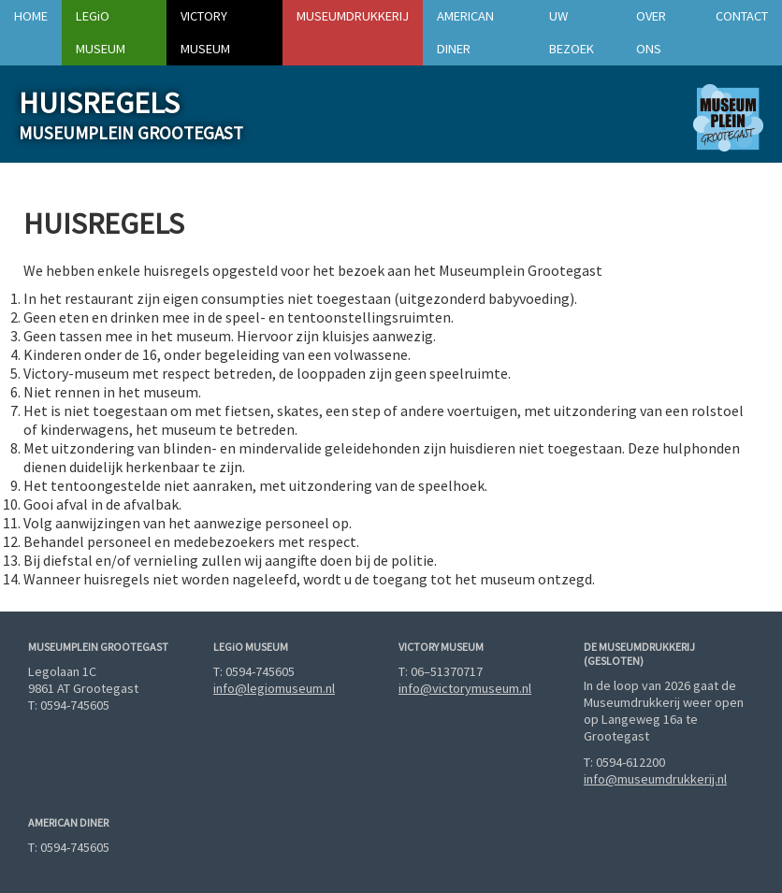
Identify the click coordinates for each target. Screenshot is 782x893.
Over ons (651, 32)
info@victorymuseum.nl (464, 688)
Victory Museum (205, 32)
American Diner (465, 32)
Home (31, 15)
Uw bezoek (571, 32)
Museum (100, 32)
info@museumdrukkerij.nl (655, 779)
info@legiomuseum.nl (274, 688)
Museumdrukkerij (353, 15)
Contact (742, 15)
